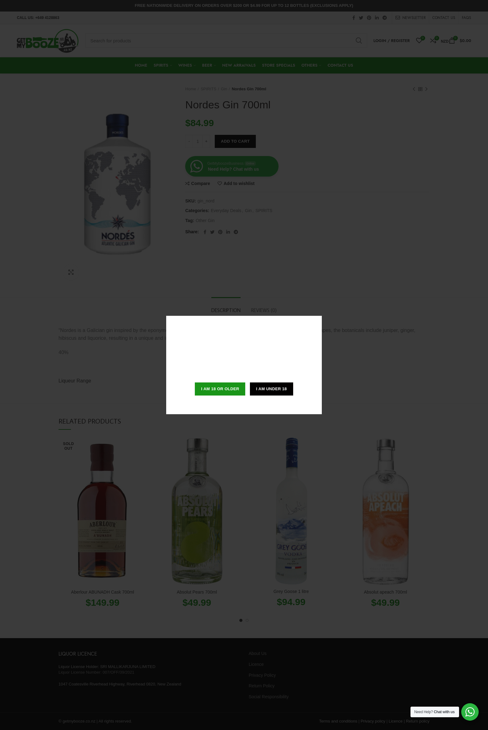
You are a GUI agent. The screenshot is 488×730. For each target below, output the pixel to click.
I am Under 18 (271, 388)
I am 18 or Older (220, 388)
